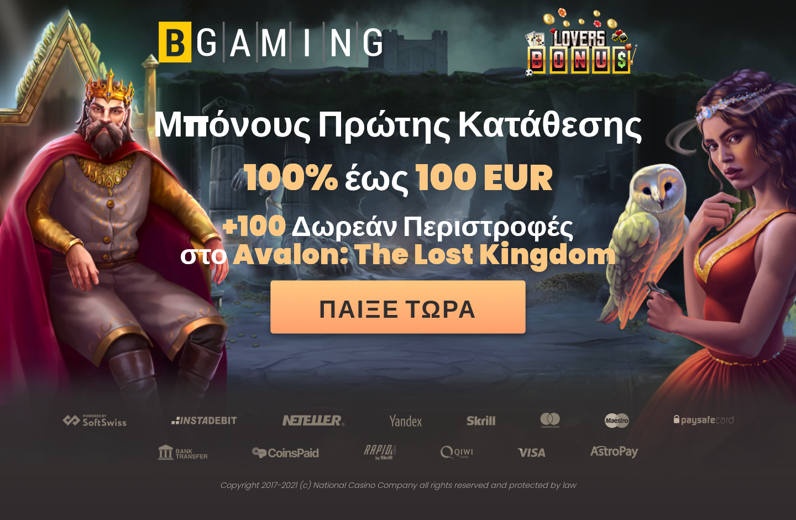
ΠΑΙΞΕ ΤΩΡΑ (398, 309)
